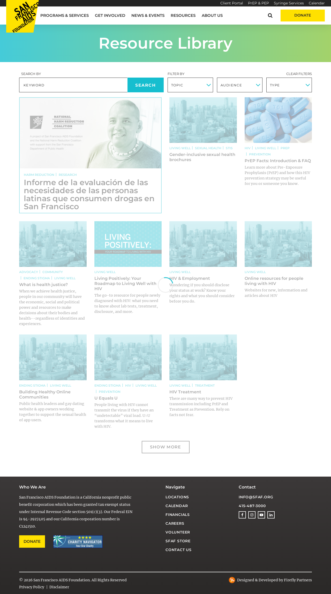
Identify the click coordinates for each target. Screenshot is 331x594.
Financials (178, 514)
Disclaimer (59, 587)
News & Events (147, 15)
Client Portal (231, 3)
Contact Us (179, 549)
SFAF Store (178, 541)
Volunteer (178, 532)
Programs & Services (64, 15)
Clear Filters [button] (299, 74)
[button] (270, 15)
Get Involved (110, 15)
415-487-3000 (252, 505)
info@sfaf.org (256, 497)
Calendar (317, 3)
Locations (177, 497)
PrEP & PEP (258, 3)
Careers (175, 523)
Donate (302, 15)
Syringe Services (289, 3)
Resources (183, 15)
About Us (212, 15)
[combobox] (190, 85)
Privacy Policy (31, 587)
